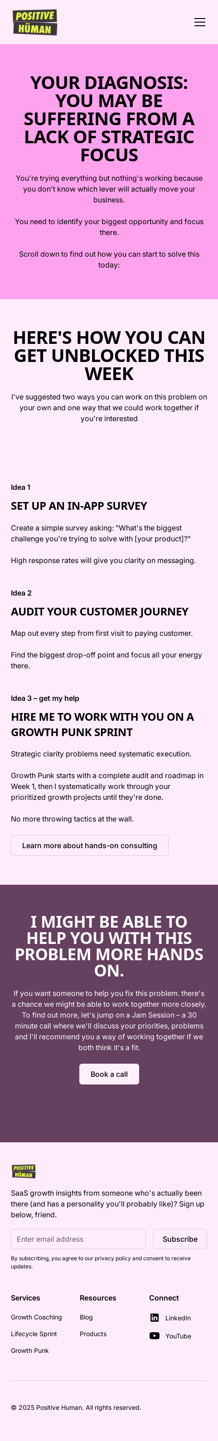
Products (93, 1334)
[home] (35, 22)
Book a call (109, 1074)
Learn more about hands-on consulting (89, 845)
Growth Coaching (36, 1317)
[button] (198, 22)
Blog (86, 1317)
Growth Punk (30, 1350)
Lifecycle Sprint (34, 1334)
